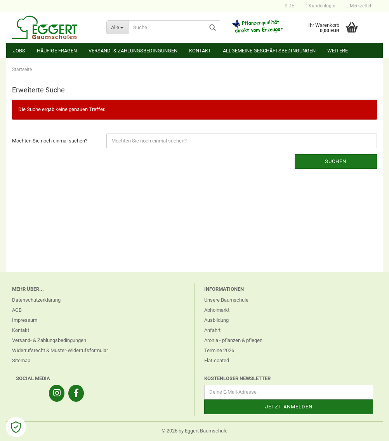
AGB (17, 310)
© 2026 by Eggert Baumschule (194, 431)
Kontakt (200, 51)
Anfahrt (212, 330)
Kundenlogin (320, 6)
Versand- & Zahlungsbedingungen (133, 51)
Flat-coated (216, 360)
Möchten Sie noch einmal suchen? (49, 141)
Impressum (24, 320)
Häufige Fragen (57, 51)
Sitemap (21, 360)
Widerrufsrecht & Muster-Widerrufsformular (60, 350)
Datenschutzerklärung (36, 300)
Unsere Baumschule (226, 300)
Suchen (335, 161)
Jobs (19, 51)
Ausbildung (216, 320)
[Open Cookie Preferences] (16, 427)
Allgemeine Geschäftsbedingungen (269, 51)
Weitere (337, 51)
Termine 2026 (219, 350)
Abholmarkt (216, 310)
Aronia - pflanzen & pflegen (233, 340)
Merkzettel (359, 6)
